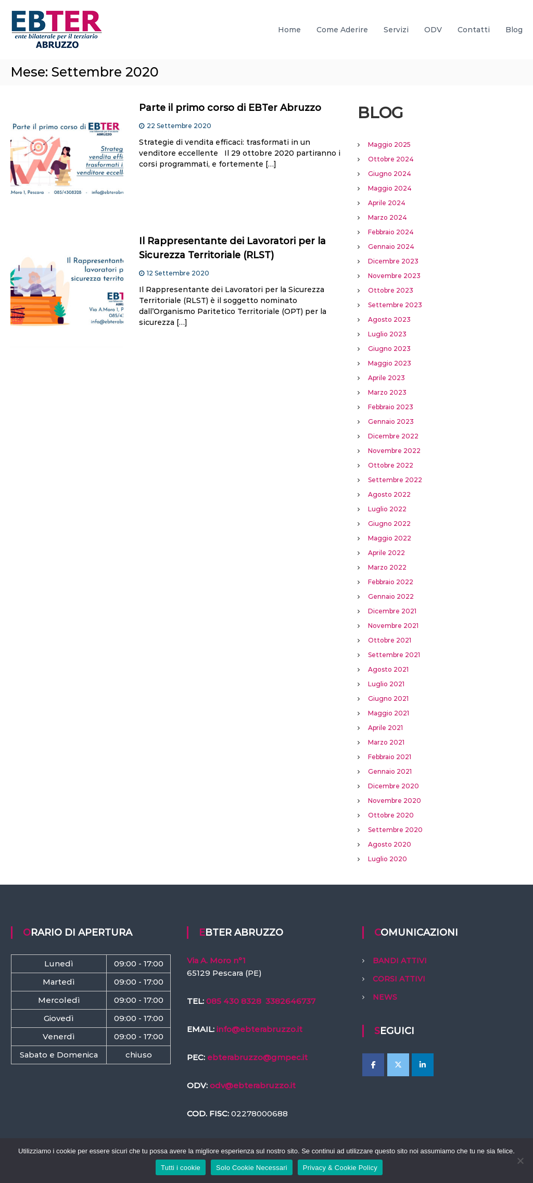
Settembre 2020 (395, 830)
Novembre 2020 (394, 800)
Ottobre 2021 (389, 640)
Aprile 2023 (386, 378)
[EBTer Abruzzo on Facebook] (373, 1064)
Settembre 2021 (394, 655)
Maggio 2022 (389, 538)
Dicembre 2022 (393, 436)
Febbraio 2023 (390, 407)
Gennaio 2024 (391, 246)
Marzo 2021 (386, 742)
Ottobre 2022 (390, 465)
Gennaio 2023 (391, 421)
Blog (514, 29)
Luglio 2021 (386, 684)
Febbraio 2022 (390, 582)
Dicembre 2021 (392, 611)
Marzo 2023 (387, 392)
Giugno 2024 (389, 174)
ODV (433, 29)
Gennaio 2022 (391, 596)
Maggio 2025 (389, 144)
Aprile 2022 (386, 553)
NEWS (385, 997)
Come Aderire (342, 29)
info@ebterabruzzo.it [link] (259, 1029)
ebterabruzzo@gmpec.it (257, 1057)
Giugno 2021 (388, 698)
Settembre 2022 (395, 480)
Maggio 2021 (388, 713)
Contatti (474, 29)
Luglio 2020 (387, 859)
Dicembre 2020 (393, 786)
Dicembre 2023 (393, 261)
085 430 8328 (233, 1001)
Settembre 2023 (395, 305)
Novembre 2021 (393, 626)
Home (289, 29)
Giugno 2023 (389, 349)
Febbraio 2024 (391, 232)
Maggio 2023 (389, 363)
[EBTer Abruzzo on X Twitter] (398, 1064)
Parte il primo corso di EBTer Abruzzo (230, 108)
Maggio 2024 (390, 188)
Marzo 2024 (387, 217)
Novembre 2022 (394, 451)
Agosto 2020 (389, 844)
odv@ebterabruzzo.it (253, 1085)
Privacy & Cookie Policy (340, 1168)
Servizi (396, 29)
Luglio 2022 (387, 509)
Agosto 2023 (389, 319)
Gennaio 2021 (390, 771)
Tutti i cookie (180, 1168)
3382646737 (290, 1001)
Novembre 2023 (394, 276)
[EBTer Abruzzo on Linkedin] (423, 1064)
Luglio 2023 (387, 334)
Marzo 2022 (387, 567)
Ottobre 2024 (391, 159)
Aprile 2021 (385, 728)
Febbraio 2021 (389, 757)
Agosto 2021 (388, 669)
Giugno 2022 (389, 523)
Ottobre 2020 (391, 815)
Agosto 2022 (389, 494)
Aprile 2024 (386, 203)
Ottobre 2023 (390, 290)
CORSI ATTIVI (399, 979)
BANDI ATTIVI (400, 960)
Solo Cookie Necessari (251, 1168)
